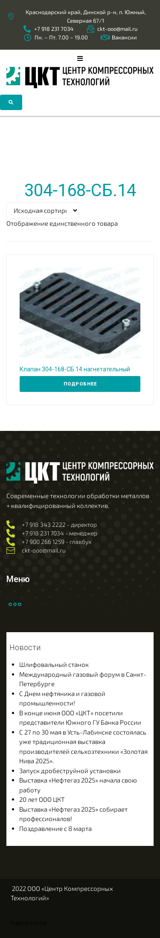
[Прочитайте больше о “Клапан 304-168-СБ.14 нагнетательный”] (80, 384)
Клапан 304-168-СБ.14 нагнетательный (75, 369)
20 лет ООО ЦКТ (42, 799)
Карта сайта (28, 922)
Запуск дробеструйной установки (70, 770)
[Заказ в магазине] (42, 210)
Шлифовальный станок (54, 664)
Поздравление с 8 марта (55, 828)
